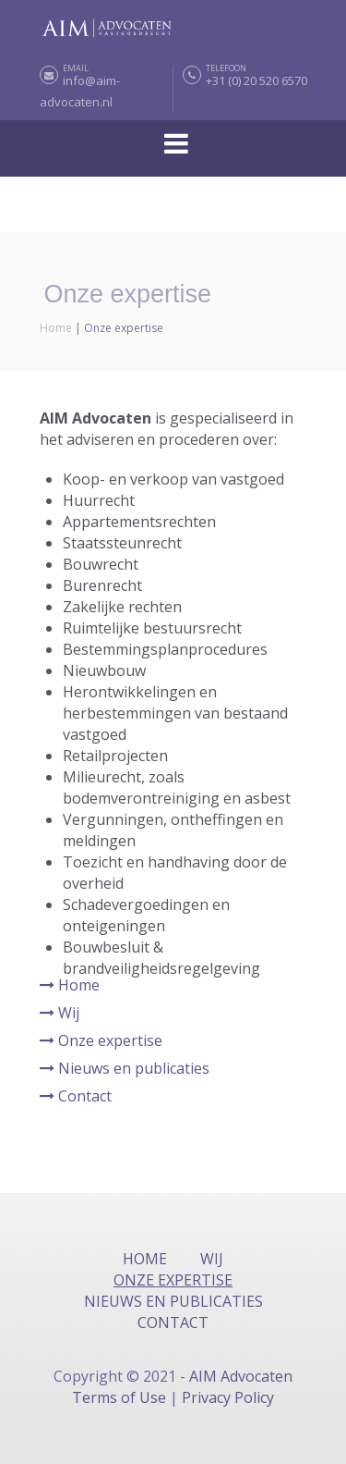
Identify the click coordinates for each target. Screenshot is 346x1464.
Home (56, 328)
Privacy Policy (228, 1397)
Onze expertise (101, 1040)
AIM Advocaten (240, 1376)
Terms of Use (121, 1397)
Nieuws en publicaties (124, 1068)
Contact (76, 1096)
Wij (59, 1013)
